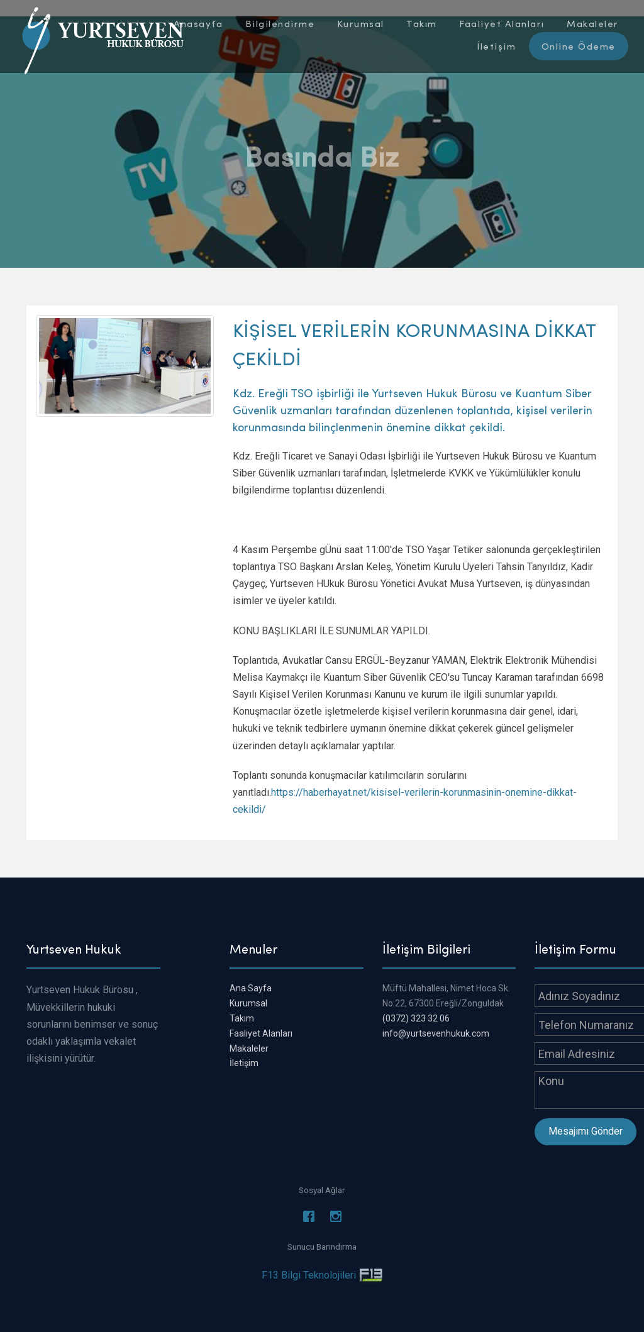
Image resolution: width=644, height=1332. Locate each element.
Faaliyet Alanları (261, 1033)
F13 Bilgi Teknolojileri (309, 1275)
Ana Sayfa (251, 988)
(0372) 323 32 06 (416, 1018)
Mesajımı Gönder (585, 1131)
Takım (242, 1018)
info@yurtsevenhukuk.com (435, 1033)
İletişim (244, 1063)
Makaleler (249, 1048)
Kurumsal (248, 1003)
